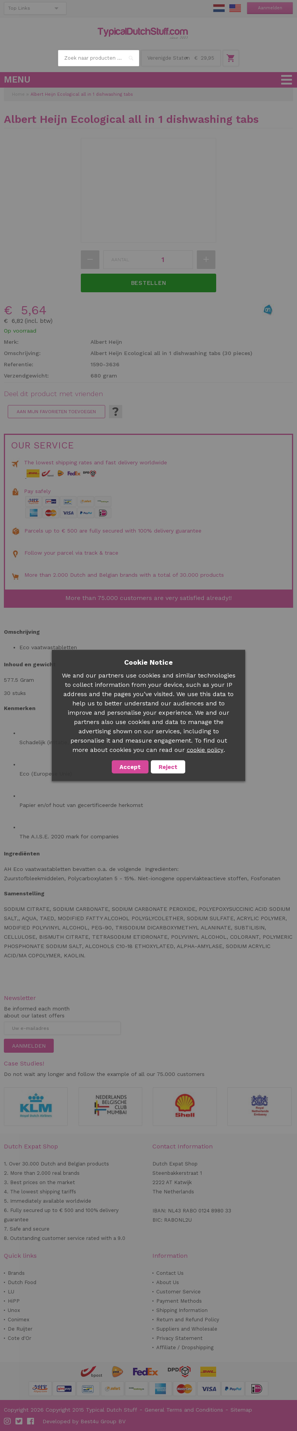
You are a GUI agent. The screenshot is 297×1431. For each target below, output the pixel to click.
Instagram (8, 1421)
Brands (16, 1273)
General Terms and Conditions (184, 1410)
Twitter (19, 1421)
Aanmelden (270, 7)
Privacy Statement (179, 1338)
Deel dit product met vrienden (53, 393)
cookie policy (205, 750)
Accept (130, 767)
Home (18, 94)
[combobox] (98, 58)
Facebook (31, 1421)
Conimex (18, 1319)
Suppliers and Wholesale (186, 1329)
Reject (168, 767)
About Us (167, 1282)
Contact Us (170, 1273)
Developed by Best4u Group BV (84, 1421)
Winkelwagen (231, 58)
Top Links (19, 8)
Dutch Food (22, 1282)
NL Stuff (219, 8)
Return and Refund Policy (187, 1319)
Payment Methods (179, 1301)
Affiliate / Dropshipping (184, 1347)
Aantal (120, 259)
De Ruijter (20, 1329)
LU (11, 1292)
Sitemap (241, 1410)
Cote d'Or (19, 1338)
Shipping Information (182, 1310)
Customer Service (178, 1292)
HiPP (14, 1301)
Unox (14, 1310)
